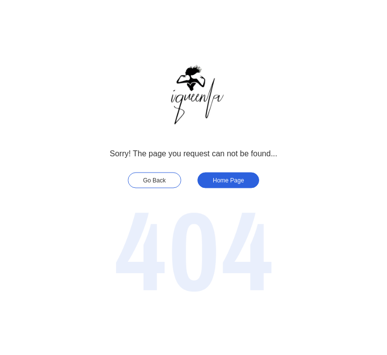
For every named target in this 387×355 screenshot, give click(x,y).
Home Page (228, 180)
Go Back (154, 180)
